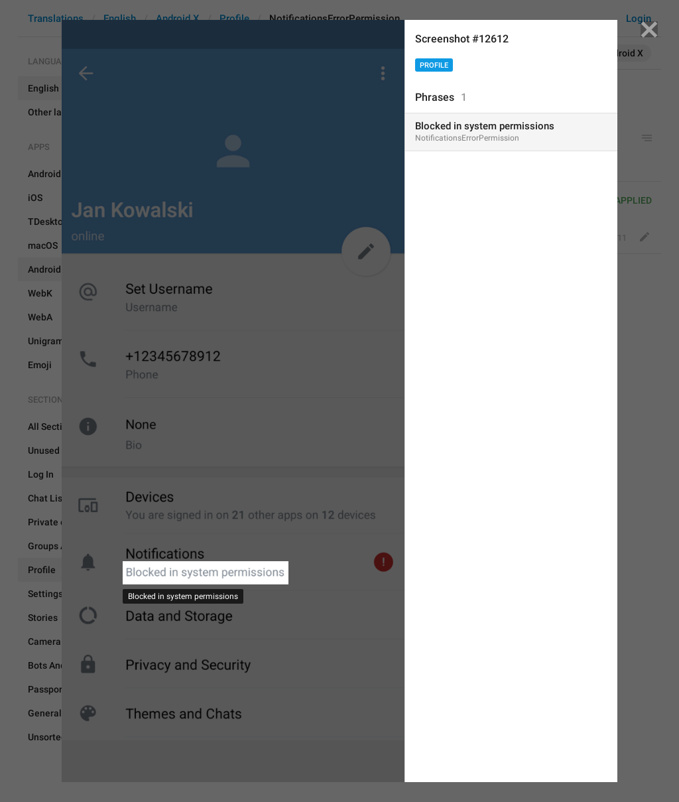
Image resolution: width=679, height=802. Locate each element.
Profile (434, 65)
